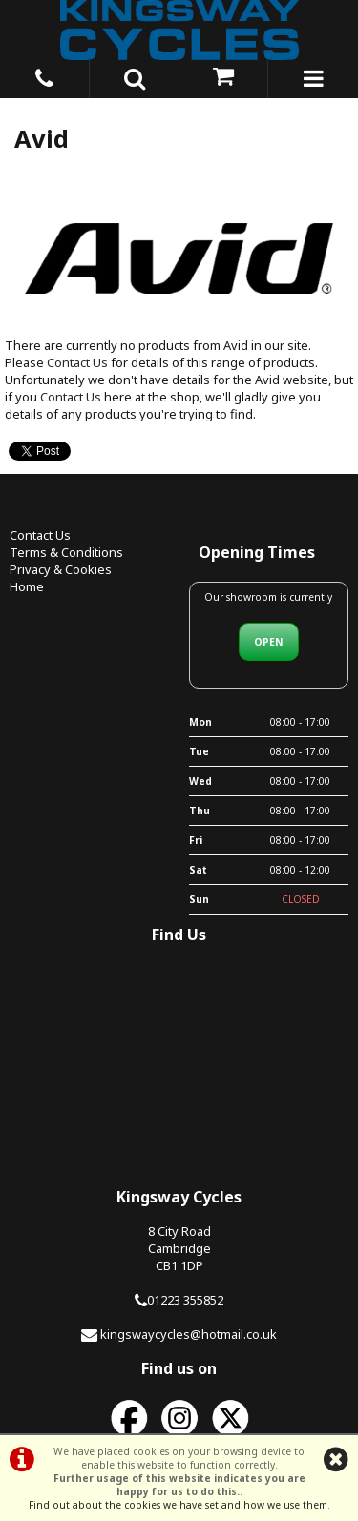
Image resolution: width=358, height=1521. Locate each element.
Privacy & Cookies (61, 569)
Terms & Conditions (66, 552)
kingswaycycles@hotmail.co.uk (188, 1334)
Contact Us (77, 362)
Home (27, 586)
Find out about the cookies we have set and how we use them (178, 1504)
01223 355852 (185, 1299)
